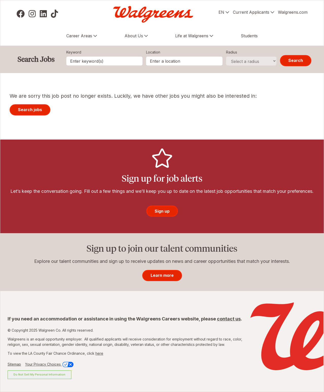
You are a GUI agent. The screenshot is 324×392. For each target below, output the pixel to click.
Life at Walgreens (191, 35)
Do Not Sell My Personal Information (39, 374)
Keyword (73, 52)
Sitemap (14, 364)
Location (153, 52)
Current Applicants (251, 12)
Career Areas (79, 35)
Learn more (162, 275)
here (99, 353)
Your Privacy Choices (49, 364)
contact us (229, 318)
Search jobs (30, 109)
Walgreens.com (293, 12)
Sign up (162, 211)
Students (249, 35)
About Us (134, 35)
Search (295, 60)
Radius (231, 52)
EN (221, 12)
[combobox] (184, 61)
